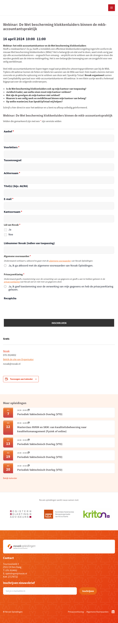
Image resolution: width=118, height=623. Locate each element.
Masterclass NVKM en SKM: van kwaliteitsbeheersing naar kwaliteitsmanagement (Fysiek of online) (52, 429)
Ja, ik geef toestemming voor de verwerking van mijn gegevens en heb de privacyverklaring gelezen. (60, 288)
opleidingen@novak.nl (17, 573)
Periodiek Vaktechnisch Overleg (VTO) (39, 414)
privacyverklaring (12, 281)
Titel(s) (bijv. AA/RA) (16, 186)
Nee (10, 234)
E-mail (8, 199)
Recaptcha (10, 298)
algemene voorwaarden (60, 260)
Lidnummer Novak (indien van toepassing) (29, 243)
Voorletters (11, 147)
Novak (6, 351)
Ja (9, 229)
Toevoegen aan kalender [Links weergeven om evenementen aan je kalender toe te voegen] (21, 379)
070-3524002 (12, 570)
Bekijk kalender (10, 478)
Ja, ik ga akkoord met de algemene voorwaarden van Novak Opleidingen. (50, 265)
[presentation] (27, 308)
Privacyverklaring (76, 611)
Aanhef (9, 131)
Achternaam (12, 173)
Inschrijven (88, 591)
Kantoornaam (13, 212)
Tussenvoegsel (12, 160)
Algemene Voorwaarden (97, 611)
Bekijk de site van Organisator (18, 359)
